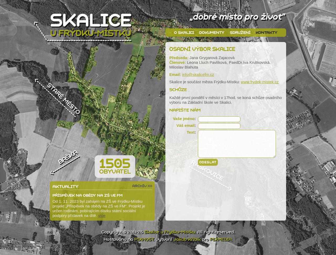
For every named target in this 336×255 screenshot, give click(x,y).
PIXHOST (144, 239)
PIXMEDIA (221, 239)
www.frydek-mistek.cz (260, 82)
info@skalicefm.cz (198, 74)
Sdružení (240, 32)
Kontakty (266, 32)
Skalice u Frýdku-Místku (169, 232)
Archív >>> (142, 186)
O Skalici (184, 32)
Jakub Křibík (187, 239)
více (102, 215)
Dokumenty (211, 32)
